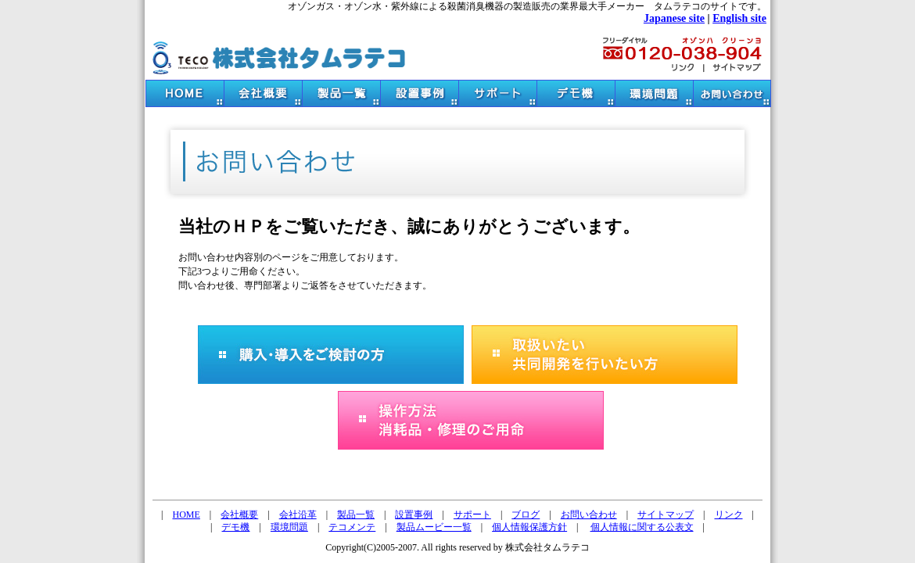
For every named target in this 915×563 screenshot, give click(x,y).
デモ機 (235, 527)
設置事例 (413, 514)
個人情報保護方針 (529, 527)
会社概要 (239, 514)
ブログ (525, 514)
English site (739, 18)
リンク (729, 514)
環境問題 (289, 527)
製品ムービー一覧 (434, 527)
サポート (472, 514)
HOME (186, 514)
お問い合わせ (589, 514)
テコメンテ (351, 527)
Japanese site (674, 18)
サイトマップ (665, 514)
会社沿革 (298, 514)
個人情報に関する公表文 (642, 527)
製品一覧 (356, 514)
